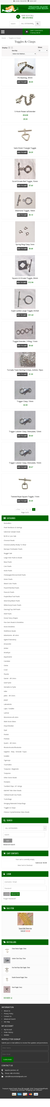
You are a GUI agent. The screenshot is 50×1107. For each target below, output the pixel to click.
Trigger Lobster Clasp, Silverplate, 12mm (25, 431)
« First (18, 509)
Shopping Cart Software (34, 1090)
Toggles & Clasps (15, 38)
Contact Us (7, 1016)
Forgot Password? (9, 898)
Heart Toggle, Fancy (17, 987)
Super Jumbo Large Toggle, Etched (25, 311)
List (12, 48)
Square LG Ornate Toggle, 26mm (25, 278)
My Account (8, 1029)
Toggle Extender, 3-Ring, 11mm (25, 341)
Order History (8, 1032)
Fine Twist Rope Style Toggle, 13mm (21, 967)
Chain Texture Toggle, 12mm (19, 948)
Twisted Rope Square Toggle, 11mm (25, 496)
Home (4, 38)
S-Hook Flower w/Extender (25, 111)
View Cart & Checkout (25, 865)
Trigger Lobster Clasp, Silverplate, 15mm (25, 463)
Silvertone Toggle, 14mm (25, 210)
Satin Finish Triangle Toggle (25, 148)
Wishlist (6, 1035)
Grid (9, 48)
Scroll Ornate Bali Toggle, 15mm (25, 181)
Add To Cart (22, 82)
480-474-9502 (27, 18)
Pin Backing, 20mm (25, 78)
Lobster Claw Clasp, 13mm (19, 958)
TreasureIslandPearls (41, 1089)
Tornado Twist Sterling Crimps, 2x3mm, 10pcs (25, 370)
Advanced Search (9, 845)
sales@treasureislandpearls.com (16, 1076)
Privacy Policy (8, 1013)
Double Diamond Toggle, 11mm (19, 977)
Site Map (7, 1022)
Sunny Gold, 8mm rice (25, 928)
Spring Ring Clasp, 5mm (25, 244)
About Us (7, 1011)
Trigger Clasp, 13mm (25, 401)
